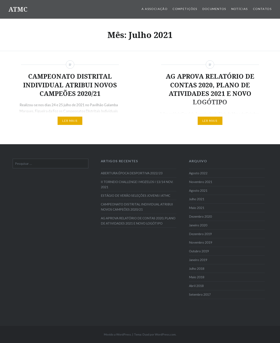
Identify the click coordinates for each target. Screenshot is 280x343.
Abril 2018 (196, 286)
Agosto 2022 (198, 173)
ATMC (17, 9)
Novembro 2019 (200, 242)
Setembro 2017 (200, 294)
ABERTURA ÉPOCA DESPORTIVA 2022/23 (132, 173)
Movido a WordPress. (118, 334)
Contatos (262, 9)
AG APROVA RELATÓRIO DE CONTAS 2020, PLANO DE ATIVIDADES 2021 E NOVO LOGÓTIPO (138, 220)
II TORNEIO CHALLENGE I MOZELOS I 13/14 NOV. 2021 (137, 184)
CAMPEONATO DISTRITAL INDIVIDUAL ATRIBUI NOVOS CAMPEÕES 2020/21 (137, 206)
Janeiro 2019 (198, 260)
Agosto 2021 (198, 190)
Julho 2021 (196, 199)
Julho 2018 (196, 268)
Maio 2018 (196, 277)
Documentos (214, 9)
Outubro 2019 (199, 251)
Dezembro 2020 (200, 216)
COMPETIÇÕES (185, 9)
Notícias (239, 9)
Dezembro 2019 (200, 234)
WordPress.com (165, 334)
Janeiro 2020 (198, 225)
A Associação (155, 9)
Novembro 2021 (200, 182)
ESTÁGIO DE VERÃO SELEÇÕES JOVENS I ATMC (135, 195)
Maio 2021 (196, 208)
